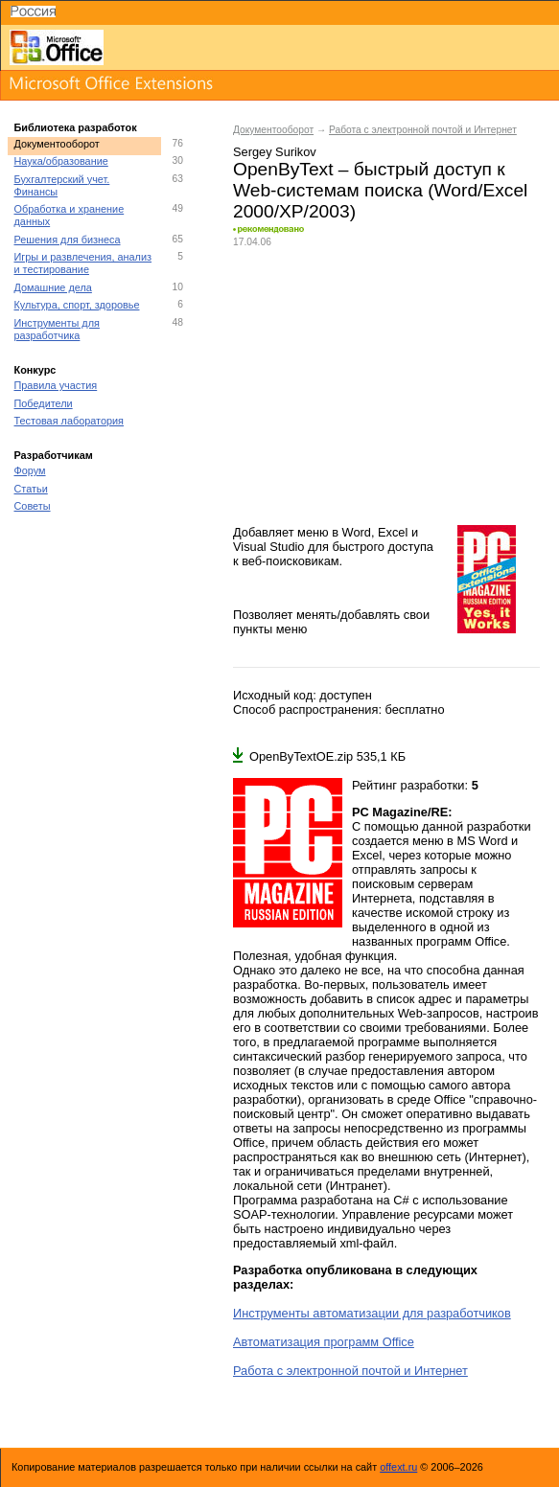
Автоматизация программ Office (323, 1342)
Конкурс (35, 370)
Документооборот (57, 143)
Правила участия (56, 385)
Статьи (31, 488)
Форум (30, 470)
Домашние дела (53, 287)
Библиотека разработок (75, 127)
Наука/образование (61, 161)
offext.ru (398, 1467)
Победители (43, 403)
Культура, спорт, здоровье (77, 304)
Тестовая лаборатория (69, 420)
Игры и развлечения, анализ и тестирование (83, 263)
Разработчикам (53, 455)
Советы (32, 506)
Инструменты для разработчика (57, 329)
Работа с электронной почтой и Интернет (423, 130)
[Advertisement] (386, 386)
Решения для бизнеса (67, 239)
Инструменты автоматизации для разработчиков (372, 1313)
